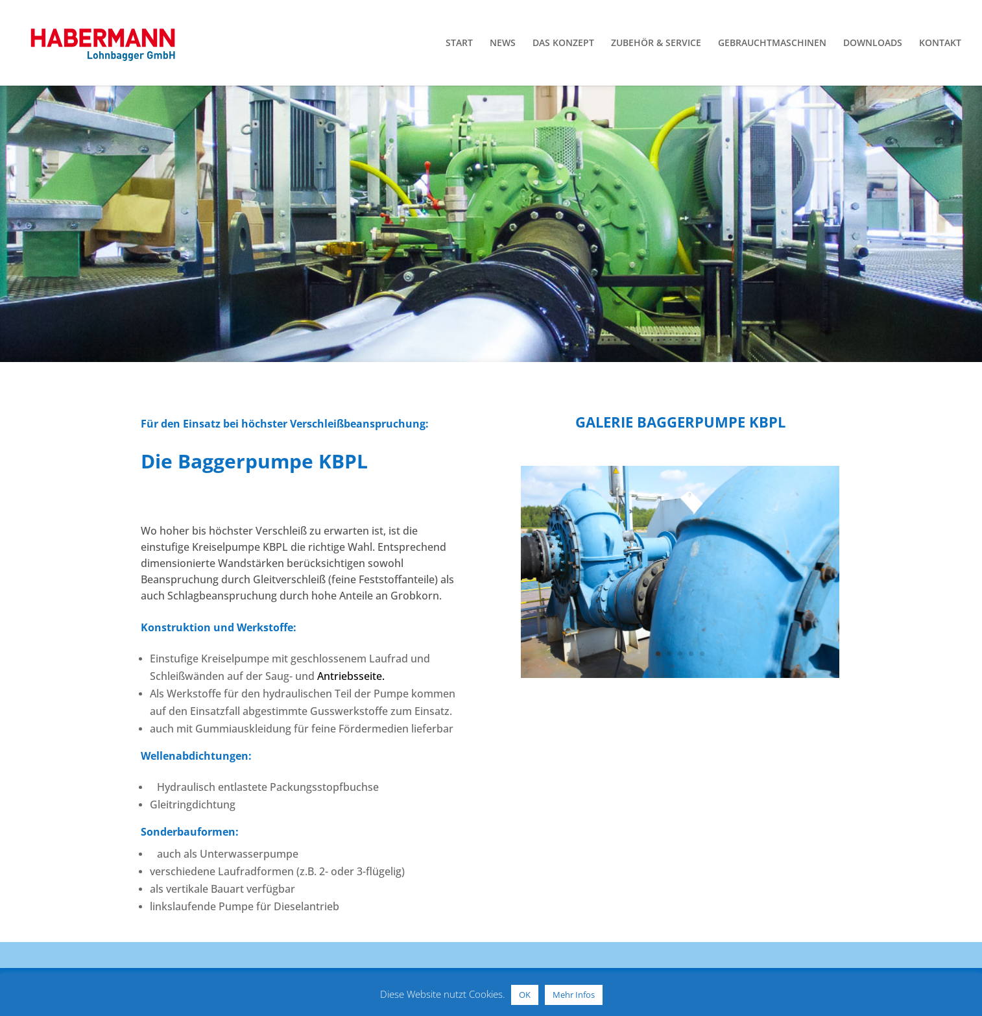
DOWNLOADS (872, 43)
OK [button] (525, 994)
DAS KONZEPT (563, 43)
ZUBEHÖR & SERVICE (656, 43)
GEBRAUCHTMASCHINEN (772, 43)
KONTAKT (940, 43)
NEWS (503, 43)
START (459, 43)
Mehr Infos (574, 994)
